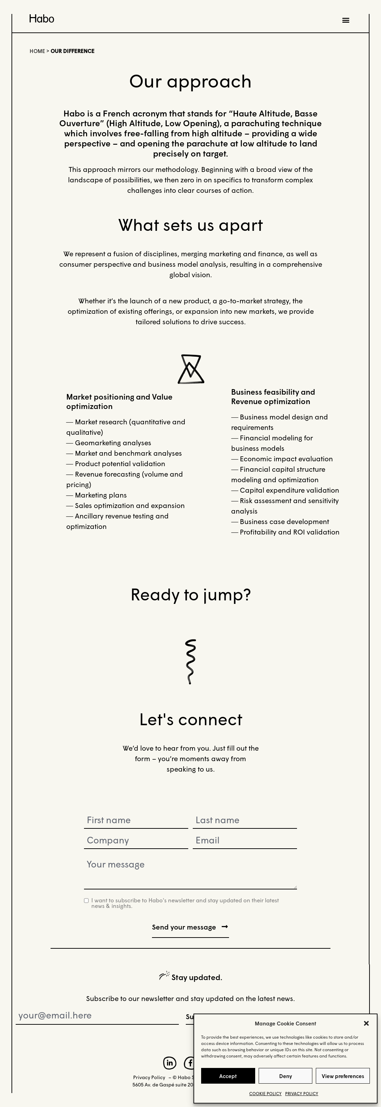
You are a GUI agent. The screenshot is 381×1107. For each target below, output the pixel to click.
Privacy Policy (149, 1077)
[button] (366, 1023)
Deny (285, 1076)
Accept (228, 1076)
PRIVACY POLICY (301, 1093)
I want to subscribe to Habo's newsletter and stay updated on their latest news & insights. (185, 903)
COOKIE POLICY (265, 1093)
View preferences (343, 1076)
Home (37, 51)
